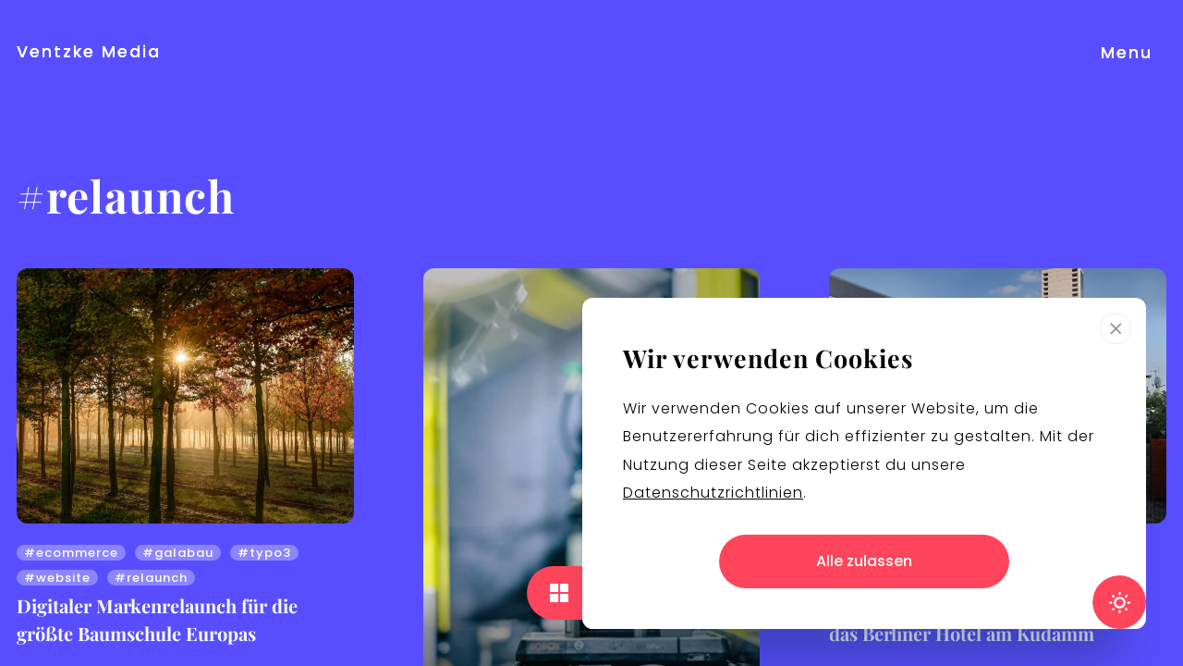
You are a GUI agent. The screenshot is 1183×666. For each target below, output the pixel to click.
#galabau (177, 553)
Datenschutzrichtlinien (713, 492)
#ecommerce (71, 553)
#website (57, 578)
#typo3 (264, 553)
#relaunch (151, 578)
